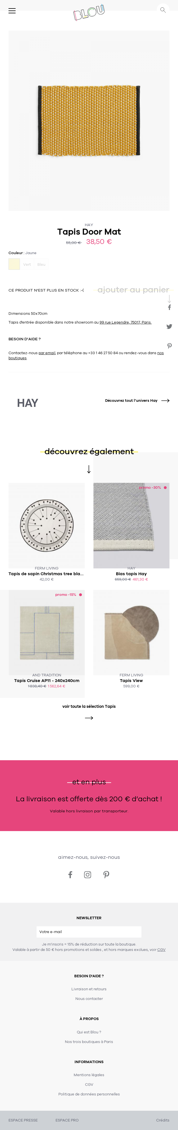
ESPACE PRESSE (23, 1120)
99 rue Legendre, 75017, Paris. (125, 322)
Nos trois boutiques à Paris (89, 1041)
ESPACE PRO (67, 1120)
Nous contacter (89, 998)
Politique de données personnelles (89, 1094)
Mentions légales (89, 1075)
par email (47, 353)
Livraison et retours (89, 989)
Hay (89, 225)
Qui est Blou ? (89, 1032)
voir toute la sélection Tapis (89, 707)
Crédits (162, 1120)
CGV (161, 949)
